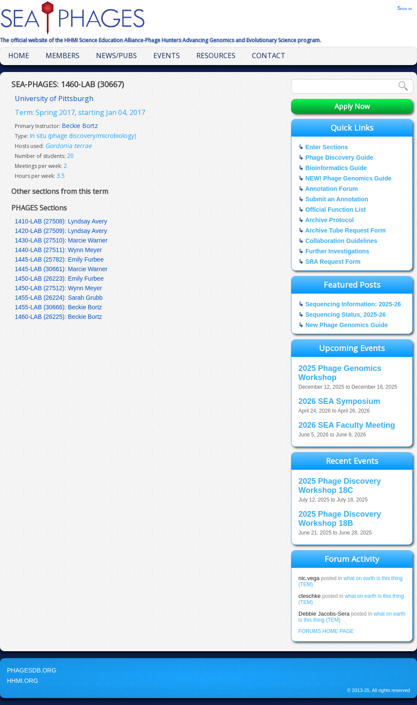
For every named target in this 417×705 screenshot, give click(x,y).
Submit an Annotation (336, 199)
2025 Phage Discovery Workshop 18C (339, 486)
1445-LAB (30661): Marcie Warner (61, 269)
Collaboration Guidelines (341, 240)
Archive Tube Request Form (345, 230)
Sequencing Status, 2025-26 (345, 314)
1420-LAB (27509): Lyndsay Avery (61, 230)
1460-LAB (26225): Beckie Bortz (58, 316)
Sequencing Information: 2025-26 (353, 304)
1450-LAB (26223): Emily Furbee (59, 278)
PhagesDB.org (31, 670)
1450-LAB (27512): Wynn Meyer (58, 288)
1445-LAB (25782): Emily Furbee (59, 259)
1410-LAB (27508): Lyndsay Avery (61, 221)
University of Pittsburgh (54, 98)
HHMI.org (22, 680)
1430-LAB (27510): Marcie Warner (61, 240)
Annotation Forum (331, 188)
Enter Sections (326, 147)
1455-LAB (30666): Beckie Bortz (58, 307)
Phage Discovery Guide (339, 157)
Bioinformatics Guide (336, 167)
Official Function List (335, 209)
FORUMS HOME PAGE (326, 631)
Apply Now (352, 106)
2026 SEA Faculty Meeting (346, 425)
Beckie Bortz (80, 125)
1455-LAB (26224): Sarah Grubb (59, 297)
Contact (268, 55)
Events (166, 55)
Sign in (404, 8)
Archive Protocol (329, 219)
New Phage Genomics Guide (346, 324)
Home (18, 55)
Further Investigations (337, 251)
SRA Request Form (333, 261)
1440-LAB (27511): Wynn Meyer (58, 249)
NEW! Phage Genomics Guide (348, 178)
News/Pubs (116, 55)
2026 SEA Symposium (339, 401)
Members (62, 55)
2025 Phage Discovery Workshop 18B (339, 519)
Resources (215, 55)
